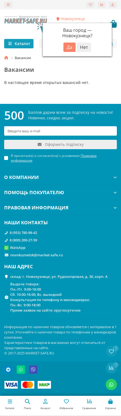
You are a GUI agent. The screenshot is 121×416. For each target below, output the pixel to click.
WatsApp (17, 247)
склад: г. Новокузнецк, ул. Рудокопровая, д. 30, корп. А (59, 276)
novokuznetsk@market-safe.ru (36, 254)
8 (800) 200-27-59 (23, 240)
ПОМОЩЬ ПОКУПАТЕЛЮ (60, 192)
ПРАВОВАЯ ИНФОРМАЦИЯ (60, 207)
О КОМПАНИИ (60, 177)
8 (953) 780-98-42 (23, 232)
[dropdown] (8, 5)
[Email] (60, 131)
